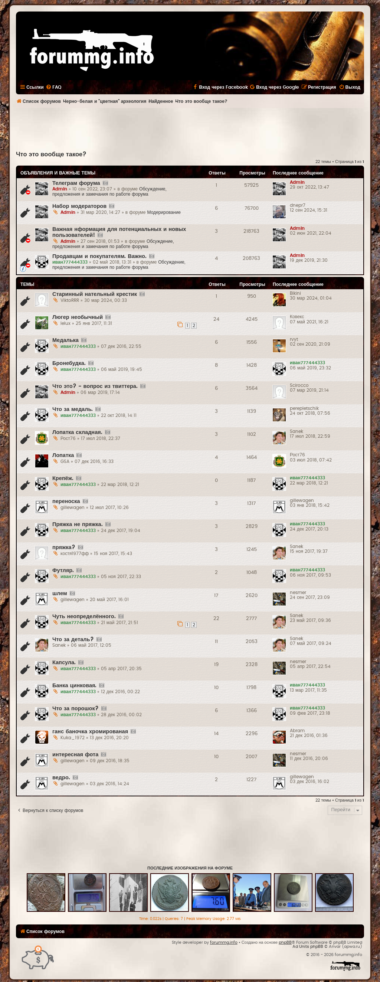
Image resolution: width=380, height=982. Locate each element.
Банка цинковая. (74, 685)
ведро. (61, 777)
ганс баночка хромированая (90, 731)
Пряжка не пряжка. (77, 524)
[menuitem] (53, 87)
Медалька (65, 340)
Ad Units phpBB (307, 947)
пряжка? (63, 547)
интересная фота (75, 754)
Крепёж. (62, 478)
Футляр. (63, 570)
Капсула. (64, 662)
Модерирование (164, 212)
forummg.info (224, 942)
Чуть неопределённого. (84, 616)
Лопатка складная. (77, 432)
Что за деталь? (73, 639)
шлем (59, 593)
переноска (66, 501)
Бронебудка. (69, 363)
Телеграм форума (76, 183)
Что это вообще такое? (51, 154)
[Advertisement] (190, 128)
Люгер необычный (77, 317)
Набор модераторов (79, 206)
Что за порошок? (75, 708)
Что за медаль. (72, 409)
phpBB (285, 942)
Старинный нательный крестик (94, 294)
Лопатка (63, 455)
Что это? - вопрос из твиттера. (95, 386)
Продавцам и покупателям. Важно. (99, 256)
